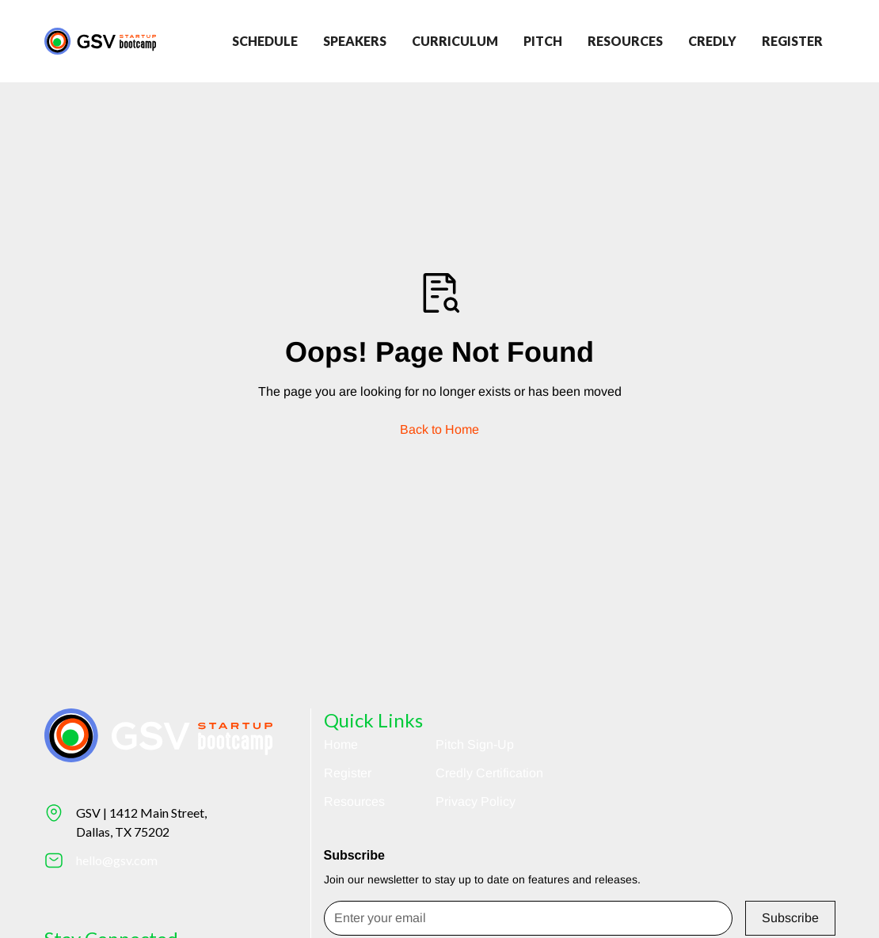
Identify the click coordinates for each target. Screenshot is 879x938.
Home (341, 744)
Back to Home (439, 429)
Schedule (265, 40)
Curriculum (455, 40)
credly (712, 40)
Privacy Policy (476, 801)
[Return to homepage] (100, 41)
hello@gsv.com (117, 860)
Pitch (542, 40)
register (792, 40)
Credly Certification (489, 773)
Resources (625, 40)
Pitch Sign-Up (475, 744)
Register (347, 773)
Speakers (354, 40)
